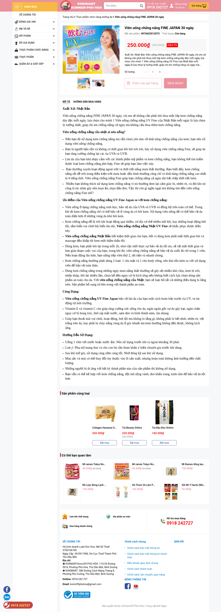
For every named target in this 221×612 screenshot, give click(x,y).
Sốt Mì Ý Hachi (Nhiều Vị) (195, 485)
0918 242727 (157, 7)
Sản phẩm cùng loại (76, 393)
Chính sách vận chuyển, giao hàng (146, 574)
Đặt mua (104, 442)
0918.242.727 (80, 579)
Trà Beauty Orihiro (132, 427)
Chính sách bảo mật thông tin (143, 548)
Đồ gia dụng (27, 42)
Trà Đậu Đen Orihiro (163, 427)
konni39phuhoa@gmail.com (85, 584)
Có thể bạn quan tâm (76, 455)
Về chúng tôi (27, 14)
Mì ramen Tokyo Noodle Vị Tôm (100, 464)
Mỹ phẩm (25, 35)
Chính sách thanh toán (139, 569)
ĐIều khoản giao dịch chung (142, 563)
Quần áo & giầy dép (31, 63)
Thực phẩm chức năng (34, 49)
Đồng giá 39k (27, 21)
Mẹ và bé (24, 28)
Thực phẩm (26, 57)
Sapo (164, 606)
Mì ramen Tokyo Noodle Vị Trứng (150, 464)
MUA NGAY (175, 83)
